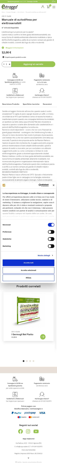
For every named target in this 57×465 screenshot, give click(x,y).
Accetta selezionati (28, 270)
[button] (23, 361)
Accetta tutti (28, 263)
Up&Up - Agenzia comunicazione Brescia (29, 462)
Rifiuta (28, 278)
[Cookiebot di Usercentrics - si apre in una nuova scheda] (39, 185)
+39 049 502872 (46, 97)
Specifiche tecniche (31, 104)
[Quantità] (6, 64)
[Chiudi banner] (53, 185)
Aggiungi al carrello (33, 64)
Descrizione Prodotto (10, 104)
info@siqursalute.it (22, 447)
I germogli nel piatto (22, 334)
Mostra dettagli (44, 255)
